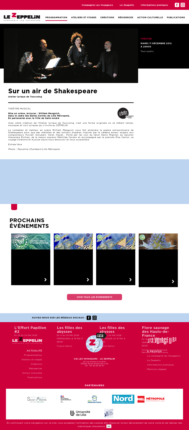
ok (109, 426)
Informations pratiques (154, 5)
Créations (107, 17)
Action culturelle (150, 17)
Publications (176, 17)
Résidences (125, 17)
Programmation (56, 17)
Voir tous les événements (94, 299)
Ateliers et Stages (83, 17)
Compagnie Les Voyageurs (97, 5)
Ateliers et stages (16, 359)
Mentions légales (172, 369)
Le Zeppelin (127, 5)
